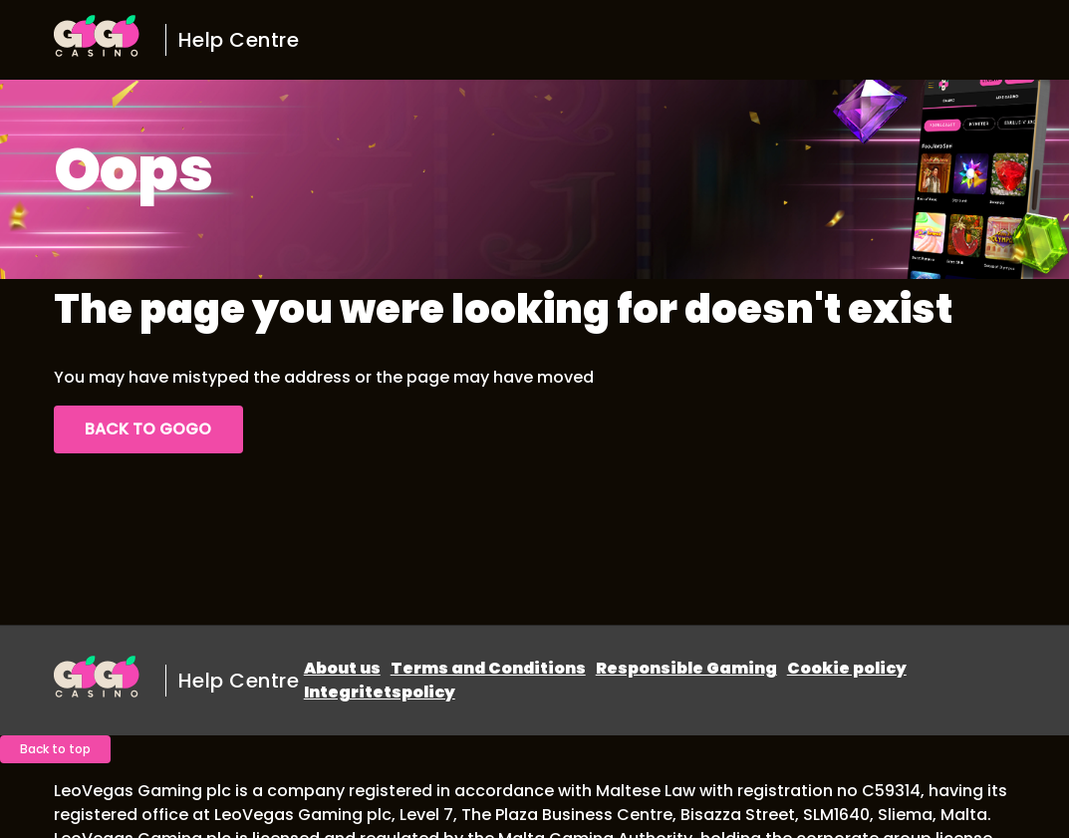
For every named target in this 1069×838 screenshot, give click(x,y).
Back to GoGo (148, 429)
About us (342, 668)
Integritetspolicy (379, 692)
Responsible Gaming (686, 668)
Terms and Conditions (488, 668)
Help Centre (239, 40)
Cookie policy (847, 668)
